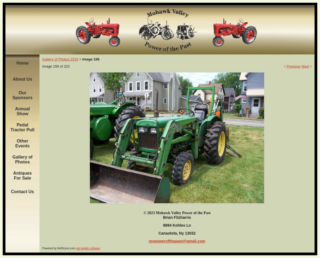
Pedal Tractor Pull (22, 127)
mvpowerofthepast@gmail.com (177, 241)
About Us (22, 79)
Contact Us (22, 191)
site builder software (88, 248)
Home (22, 63)
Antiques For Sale (22, 175)
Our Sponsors (23, 95)
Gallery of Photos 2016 (60, 59)
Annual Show (22, 111)
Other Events (22, 143)
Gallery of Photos (23, 159)
